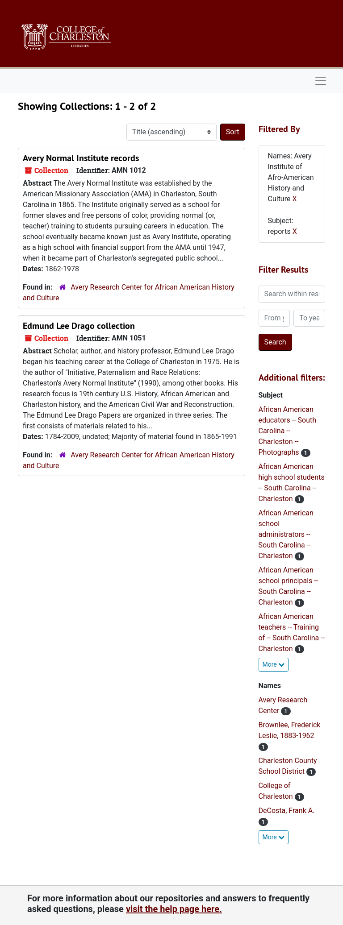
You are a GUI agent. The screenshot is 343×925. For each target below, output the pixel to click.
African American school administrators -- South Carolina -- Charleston (286, 534)
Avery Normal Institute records (81, 158)
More (274, 664)
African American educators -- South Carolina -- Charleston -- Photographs (288, 430)
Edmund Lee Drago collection (79, 326)
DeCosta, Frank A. (287, 810)
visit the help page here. (174, 909)
